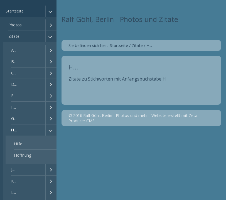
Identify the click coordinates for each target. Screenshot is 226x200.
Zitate (13, 36)
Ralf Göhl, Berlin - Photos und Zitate (120, 19)
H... (14, 129)
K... (13, 181)
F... (13, 107)
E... (13, 95)
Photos (15, 25)
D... (14, 84)
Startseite (15, 11)
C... (13, 73)
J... (13, 169)
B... (13, 61)
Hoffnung (22, 155)
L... (13, 192)
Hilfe (18, 143)
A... (13, 50)
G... (13, 118)
